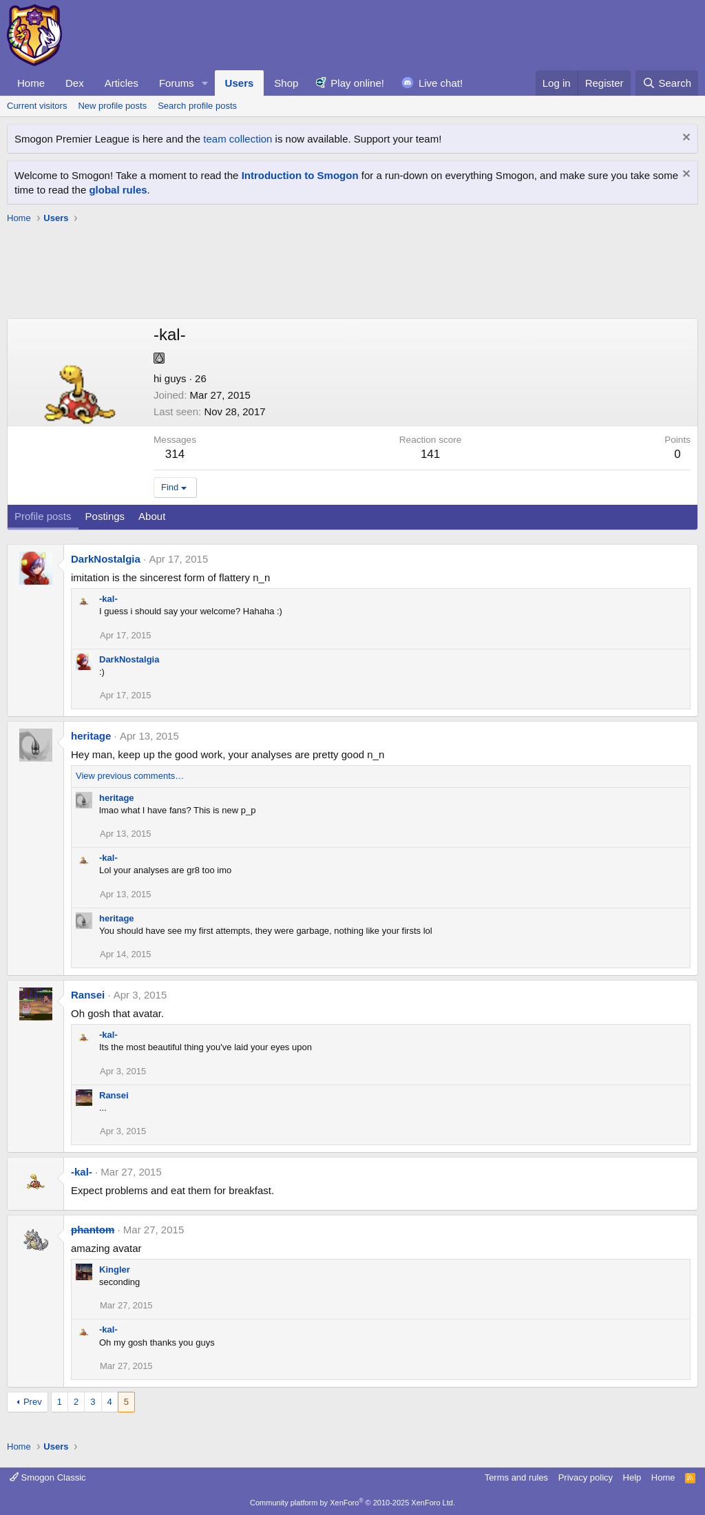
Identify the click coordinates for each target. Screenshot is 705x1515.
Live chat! (441, 83)
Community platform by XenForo (352, 1502)
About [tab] (151, 516)
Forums (176, 83)
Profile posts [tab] (43, 516)
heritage (91, 736)
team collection (237, 139)
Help (632, 1477)
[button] (205, 83)
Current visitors (37, 106)
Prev (32, 1402)
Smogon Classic (48, 1477)
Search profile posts (197, 106)
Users (239, 83)
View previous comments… (130, 776)
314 (175, 454)
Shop (286, 83)
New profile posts (112, 106)
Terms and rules (516, 1477)
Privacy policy (585, 1477)
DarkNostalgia (105, 559)
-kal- (108, 599)
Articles (121, 83)
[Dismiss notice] (685, 139)
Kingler (114, 1269)
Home (31, 83)
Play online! (357, 83)
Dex (74, 83)
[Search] (666, 83)
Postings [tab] (105, 516)
